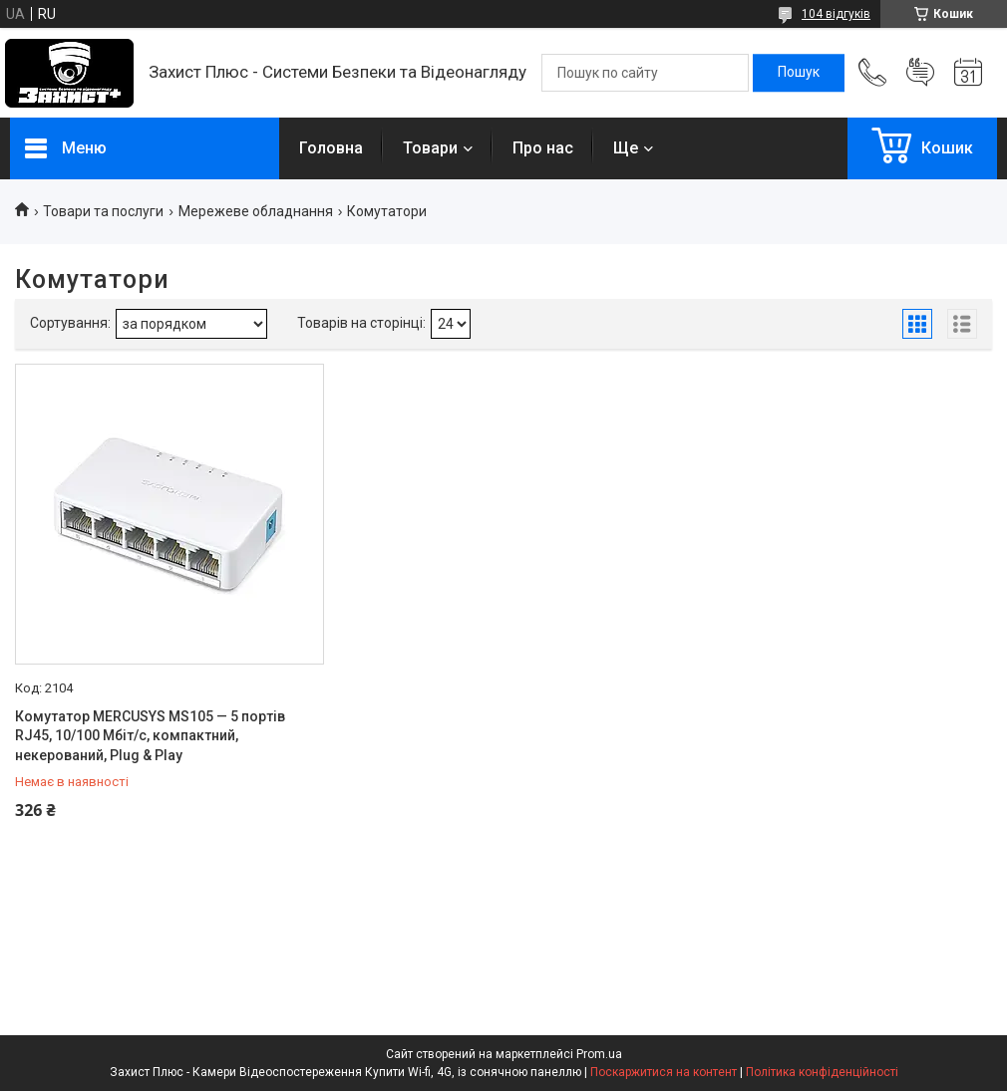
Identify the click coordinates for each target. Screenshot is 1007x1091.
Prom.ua (599, 1054)
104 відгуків (836, 14)
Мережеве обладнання (255, 211)
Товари (430, 147)
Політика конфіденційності (822, 1072)
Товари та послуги (103, 211)
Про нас (542, 147)
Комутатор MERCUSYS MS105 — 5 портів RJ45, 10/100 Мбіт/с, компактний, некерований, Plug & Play (150, 735)
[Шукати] (798, 73)
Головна (331, 147)
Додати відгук (920, 73)
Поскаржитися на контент (663, 1072)
